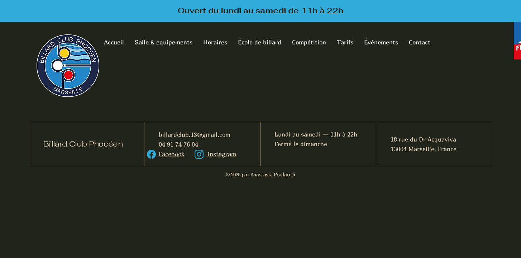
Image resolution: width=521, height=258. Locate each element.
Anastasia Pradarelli (272, 174)
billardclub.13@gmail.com (194, 134)
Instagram (221, 154)
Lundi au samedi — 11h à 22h (315, 134)
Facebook (172, 154)
